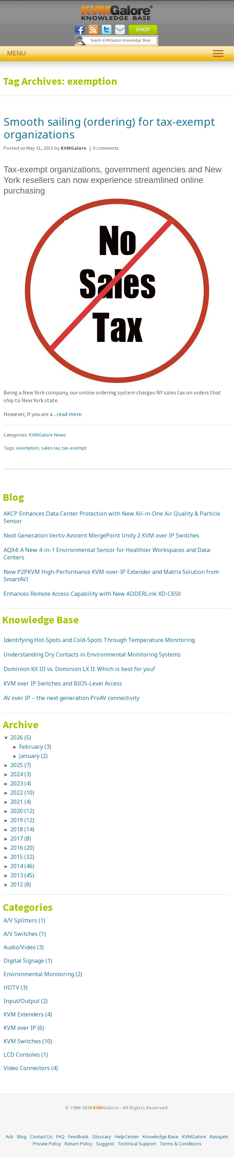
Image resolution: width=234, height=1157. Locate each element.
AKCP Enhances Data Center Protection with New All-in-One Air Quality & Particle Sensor (112, 517)
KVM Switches (22, 1041)
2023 (20, 783)
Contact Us (41, 1136)
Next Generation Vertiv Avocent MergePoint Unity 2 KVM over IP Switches (101, 535)
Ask (9, 1136)
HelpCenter (127, 1136)
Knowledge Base (40, 619)
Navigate (219, 1136)
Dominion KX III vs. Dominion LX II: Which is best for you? (79, 668)
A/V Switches (21, 934)
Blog (13, 497)
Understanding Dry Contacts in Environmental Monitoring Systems (92, 654)
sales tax (50, 448)
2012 (20, 884)
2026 (20, 737)
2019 (22, 820)
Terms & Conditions (181, 1143)
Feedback (78, 1136)
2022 (22, 792)
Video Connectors (27, 1068)
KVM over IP (20, 1028)
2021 (20, 802)
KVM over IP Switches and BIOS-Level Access (63, 683)
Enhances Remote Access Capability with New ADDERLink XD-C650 (92, 594)
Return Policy (78, 1143)
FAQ (60, 1136)
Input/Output (22, 1001)
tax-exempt (74, 448)
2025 (20, 765)
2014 (22, 866)
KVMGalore (194, 1136)
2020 (22, 811)
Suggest (105, 1143)
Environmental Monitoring (39, 974)
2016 (22, 848)
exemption (27, 448)
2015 (22, 857)
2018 (22, 829)
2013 (22, 875)
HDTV (11, 987)
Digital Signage (24, 961)
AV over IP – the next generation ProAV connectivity (71, 697)
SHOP (143, 29)
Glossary (101, 1136)
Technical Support (137, 1143)
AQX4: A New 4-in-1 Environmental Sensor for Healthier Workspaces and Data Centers (107, 553)
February (35, 746)
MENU (117, 53)
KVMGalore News (47, 435)
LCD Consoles (22, 1054)
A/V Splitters (20, 920)
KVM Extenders (24, 1014)
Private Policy (47, 1143)
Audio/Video (20, 947)
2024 (20, 774)
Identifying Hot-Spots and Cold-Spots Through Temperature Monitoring (99, 639)
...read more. (68, 413)
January (33, 756)
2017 (20, 838)
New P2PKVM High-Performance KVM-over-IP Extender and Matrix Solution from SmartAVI (111, 575)
